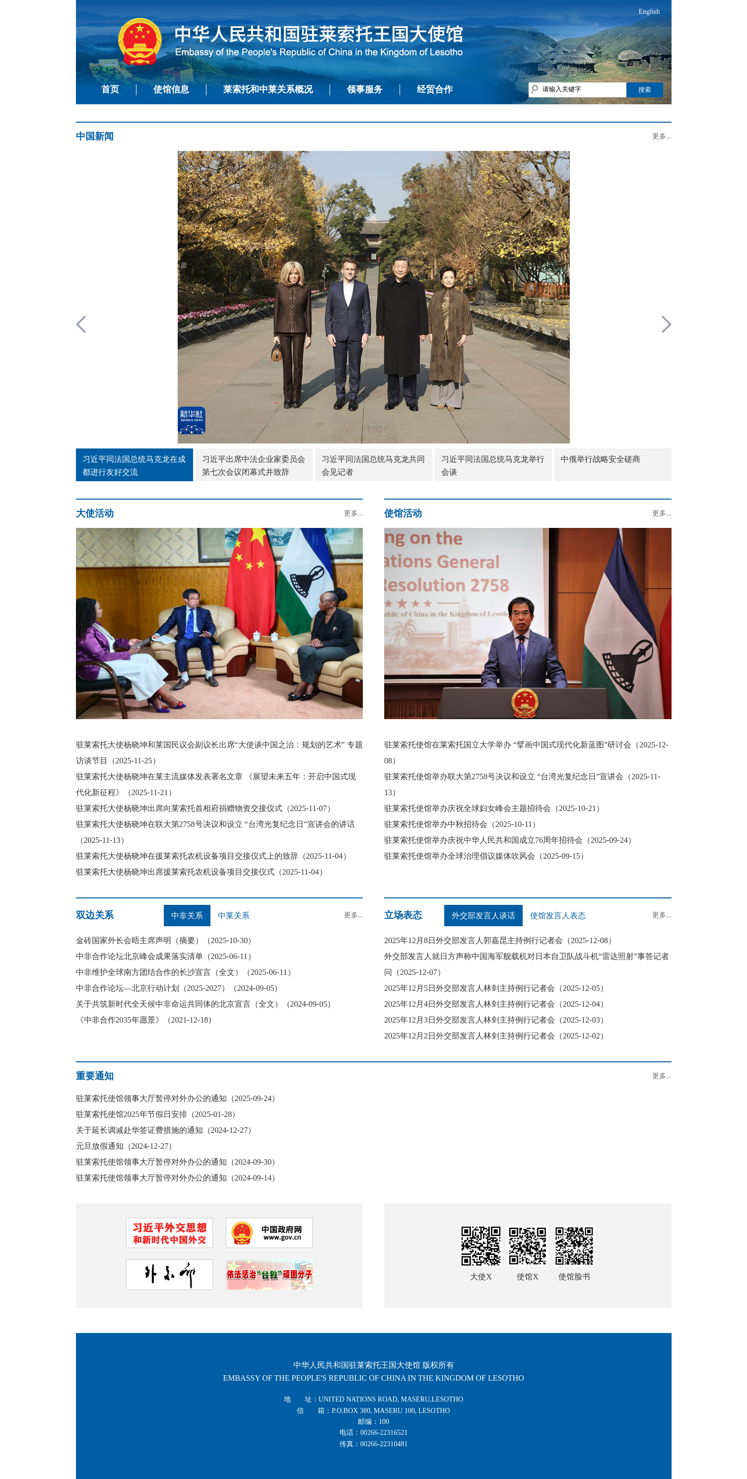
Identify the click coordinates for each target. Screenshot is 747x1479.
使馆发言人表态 (558, 915)
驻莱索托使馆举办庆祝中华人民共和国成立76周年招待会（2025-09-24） (510, 840)
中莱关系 (234, 915)
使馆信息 (171, 89)
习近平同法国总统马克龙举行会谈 (492, 465)
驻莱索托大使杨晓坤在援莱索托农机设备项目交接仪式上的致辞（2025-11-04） (213, 856)
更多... (662, 136)
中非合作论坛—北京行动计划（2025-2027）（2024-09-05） (179, 988)
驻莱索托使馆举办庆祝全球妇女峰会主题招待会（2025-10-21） (494, 808)
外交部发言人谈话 (483, 915)
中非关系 (187, 915)
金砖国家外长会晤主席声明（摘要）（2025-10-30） (166, 940)
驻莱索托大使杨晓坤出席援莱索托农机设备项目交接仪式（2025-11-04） (201, 872)
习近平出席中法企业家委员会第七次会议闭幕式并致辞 (253, 465)
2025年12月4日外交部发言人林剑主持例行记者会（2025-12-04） (496, 1004)
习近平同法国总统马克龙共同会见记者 (373, 465)
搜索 (644, 89)
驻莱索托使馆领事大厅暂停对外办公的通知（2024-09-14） (178, 1178)
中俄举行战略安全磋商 (600, 459)
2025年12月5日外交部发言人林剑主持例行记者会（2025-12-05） (496, 988)
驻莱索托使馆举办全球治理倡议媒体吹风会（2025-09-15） (486, 856)
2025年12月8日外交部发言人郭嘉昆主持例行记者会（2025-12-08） (500, 940)
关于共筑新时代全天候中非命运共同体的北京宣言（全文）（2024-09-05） (206, 1004)
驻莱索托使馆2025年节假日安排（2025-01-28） (158, 1114)
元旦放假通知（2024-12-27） (126, 1146)
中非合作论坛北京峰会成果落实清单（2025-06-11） (166, 956)
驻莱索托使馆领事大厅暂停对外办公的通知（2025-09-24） (178, 1098)
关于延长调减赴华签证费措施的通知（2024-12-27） (166, 1130)
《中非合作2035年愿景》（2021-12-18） (146, 1020)
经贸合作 (435, 89)
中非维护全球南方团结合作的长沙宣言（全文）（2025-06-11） (185, 972)
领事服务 (365, 89)
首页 (110, 89)
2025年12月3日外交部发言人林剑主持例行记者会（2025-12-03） (496, 1020)
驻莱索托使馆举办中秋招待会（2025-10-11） (462, 824)
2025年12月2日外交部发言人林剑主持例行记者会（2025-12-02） (496, 1036)
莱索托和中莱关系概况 (268, 89)
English (649, 11)
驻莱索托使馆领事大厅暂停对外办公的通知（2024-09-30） (178, 1162)
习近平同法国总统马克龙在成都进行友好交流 (134, 465)
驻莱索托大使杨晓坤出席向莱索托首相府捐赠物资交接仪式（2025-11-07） (205, 808)
